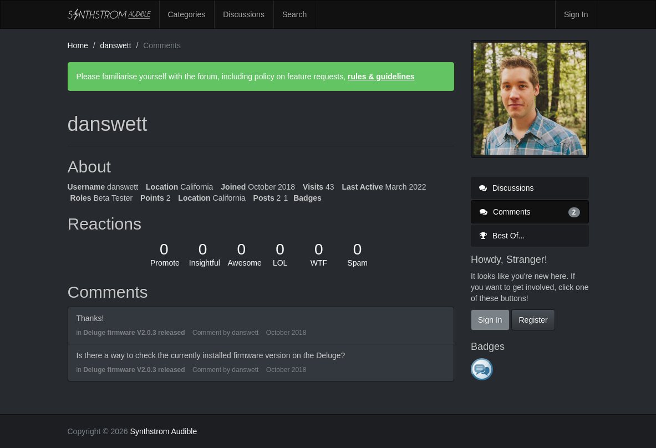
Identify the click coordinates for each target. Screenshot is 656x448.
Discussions (244, 14)
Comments (530, 211)
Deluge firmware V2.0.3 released (134, 333)
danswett (245, 333)
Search (294, 14)
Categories (187, 14)
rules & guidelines (381, 76)
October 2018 (286, 333)
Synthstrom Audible (109, 14)
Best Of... (502, 235)
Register (532, 319)
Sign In (576, 14)
